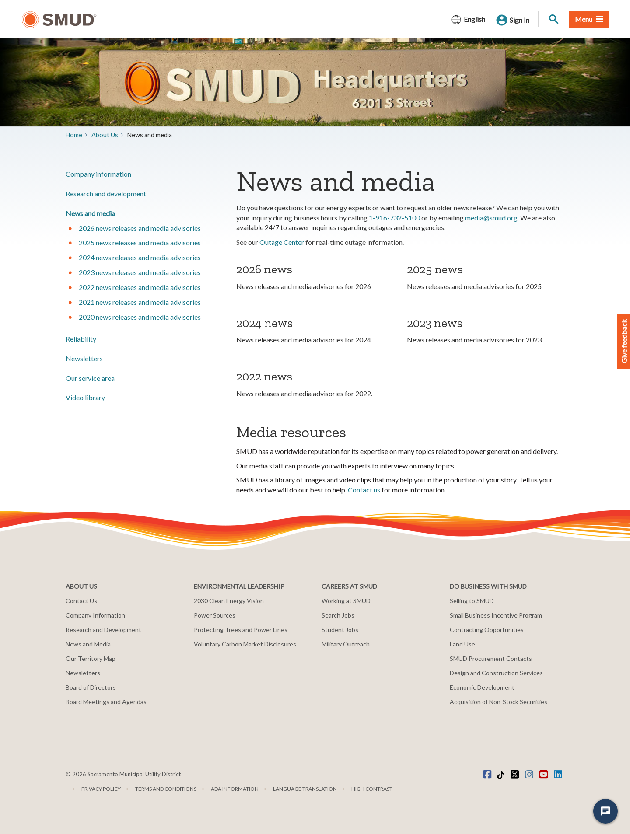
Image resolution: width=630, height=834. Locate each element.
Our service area (90, 378)
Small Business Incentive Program (496, 615)
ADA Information (235, 788)
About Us (104, 135)
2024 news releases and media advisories (140, 257)
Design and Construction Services (496, 673)
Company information (98, 174)
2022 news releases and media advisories (140, 287)
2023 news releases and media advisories (140, 272)
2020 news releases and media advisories (140, 317)
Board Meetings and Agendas (106, 701)
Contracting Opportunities (487, 629)
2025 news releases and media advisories (140, 242)
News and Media (88, 644)
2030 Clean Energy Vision (229, 600)
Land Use (462, 644)
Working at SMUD (346, 600)
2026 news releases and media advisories (140, 228)
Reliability (81, 339)
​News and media (90, 213)
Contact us (364, 489)
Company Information (95, 615)
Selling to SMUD (472, 600)
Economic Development (482, 687)
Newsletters (84, 358)
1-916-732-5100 (394, 217)
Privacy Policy (101, 788)
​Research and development (106, 193)
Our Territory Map (91, 658)
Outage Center (281, 242)
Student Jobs (340, 629)
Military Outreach (346, 644)
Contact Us (81, 600)
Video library (85, 397)
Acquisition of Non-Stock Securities (498, 701)
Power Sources (214, 615)
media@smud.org (491, 217)
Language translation (305, 788)
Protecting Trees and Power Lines (240, 629)
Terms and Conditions (165, 788)
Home (74, 135)
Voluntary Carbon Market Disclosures (245, 644)
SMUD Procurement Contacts (491, 658)
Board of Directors (91, 687)
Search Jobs (338, 615)
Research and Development (103, 629)
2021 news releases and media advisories (140, 302)
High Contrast (371, 788)
